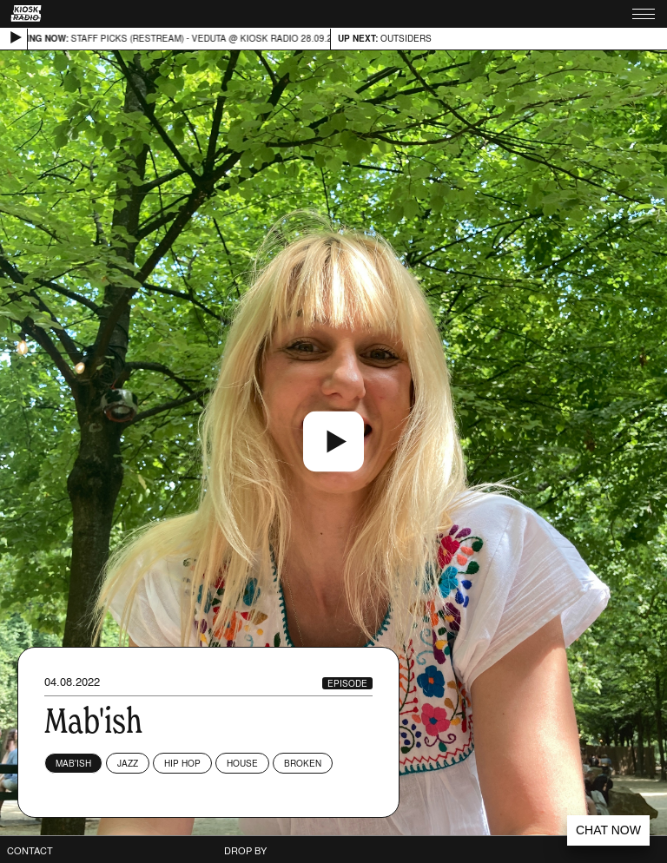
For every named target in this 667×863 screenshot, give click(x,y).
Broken (302, 763)
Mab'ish (73, 763)
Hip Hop (182, 763)
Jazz (127, 763)
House (242, 763)
